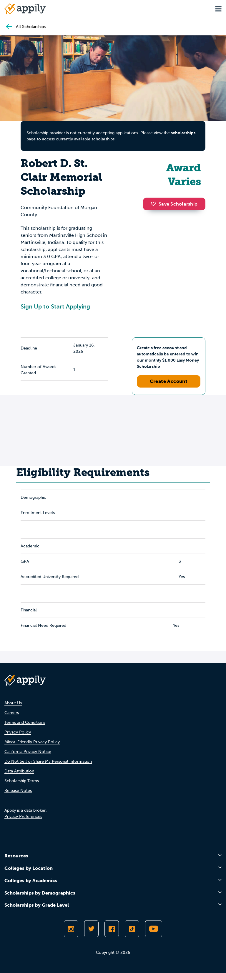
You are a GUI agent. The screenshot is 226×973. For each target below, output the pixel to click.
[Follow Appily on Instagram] (71, 928)
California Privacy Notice (27, 751)
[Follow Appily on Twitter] (91, 928)
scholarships (183, 132)
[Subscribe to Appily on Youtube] (153, 928)
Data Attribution (19, 771)
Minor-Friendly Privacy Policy (32, 741)
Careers (11, 712)
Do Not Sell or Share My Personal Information (48, 761)
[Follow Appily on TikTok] (132, 928)
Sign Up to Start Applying (55, 306)
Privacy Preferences (23, 816)
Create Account (169, 381)
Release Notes (18, 790)
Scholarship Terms (21, 780)
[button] (155, 203)
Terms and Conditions (24, 722)
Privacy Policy (17, 732)
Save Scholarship (174, 204)
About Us (13, 702)
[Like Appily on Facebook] (111, 928)
